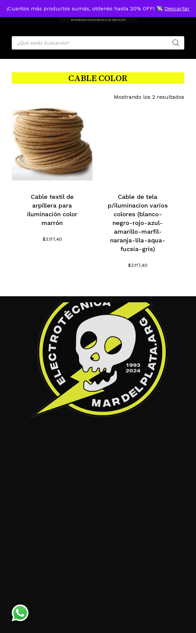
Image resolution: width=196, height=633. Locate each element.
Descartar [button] (177, 8)
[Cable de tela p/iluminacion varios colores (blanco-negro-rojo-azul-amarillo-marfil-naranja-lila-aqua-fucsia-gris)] (137, 144)
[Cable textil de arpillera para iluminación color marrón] (52, 144)
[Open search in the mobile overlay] (98, 43)
